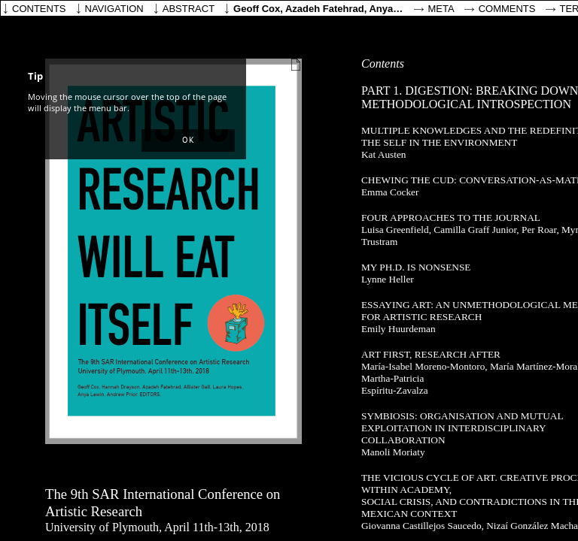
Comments (507, 8)
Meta (441, 8)
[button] (188, 140)
